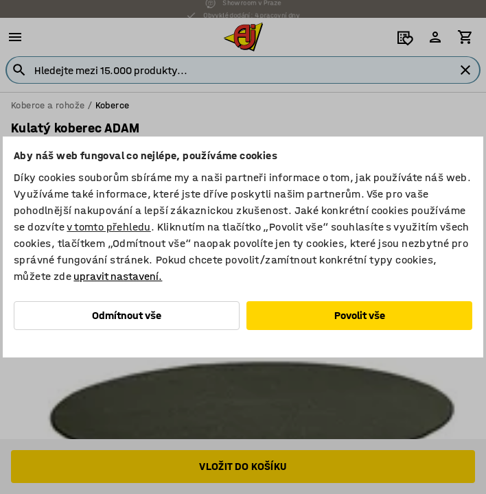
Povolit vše (359, 315)
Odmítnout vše (126, 315)
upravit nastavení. (117, 276)
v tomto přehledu (108, 226)
